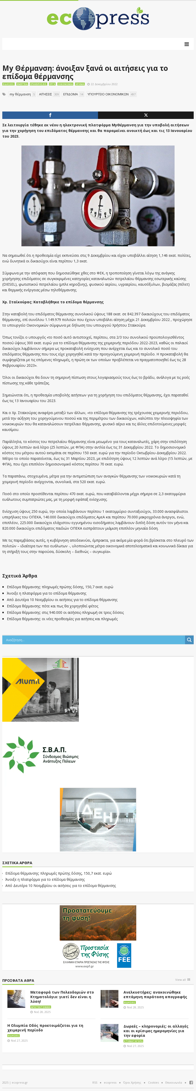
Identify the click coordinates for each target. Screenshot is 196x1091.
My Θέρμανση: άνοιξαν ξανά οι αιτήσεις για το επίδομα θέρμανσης (85, 72)
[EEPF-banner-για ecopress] (98, 936)
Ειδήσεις (8, 84)
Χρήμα (80, 84)
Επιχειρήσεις (38, 84)
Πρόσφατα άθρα (18, 980)
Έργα (52, 84)
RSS (94, 1082)
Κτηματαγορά (133, 1041)
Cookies (153, 1082)
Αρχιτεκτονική (41, 1007)
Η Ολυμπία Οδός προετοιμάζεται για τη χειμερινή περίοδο (45, 1027)
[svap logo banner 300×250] (40, 754)
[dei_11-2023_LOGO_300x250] (98, 819)
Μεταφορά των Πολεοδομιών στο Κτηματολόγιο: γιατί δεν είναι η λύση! (62, 997)
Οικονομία (65, 84)
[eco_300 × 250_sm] (40, 689)
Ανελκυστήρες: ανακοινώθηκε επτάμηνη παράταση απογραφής (155, 994)
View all (180, 980)
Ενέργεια (22, 84)
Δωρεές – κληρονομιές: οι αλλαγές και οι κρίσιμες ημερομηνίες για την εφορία (156, 1031)
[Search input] (95, 640)
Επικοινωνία (173, 1082)
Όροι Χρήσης (132, 1082)
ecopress (110, 1082)
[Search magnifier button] (189, 640)
